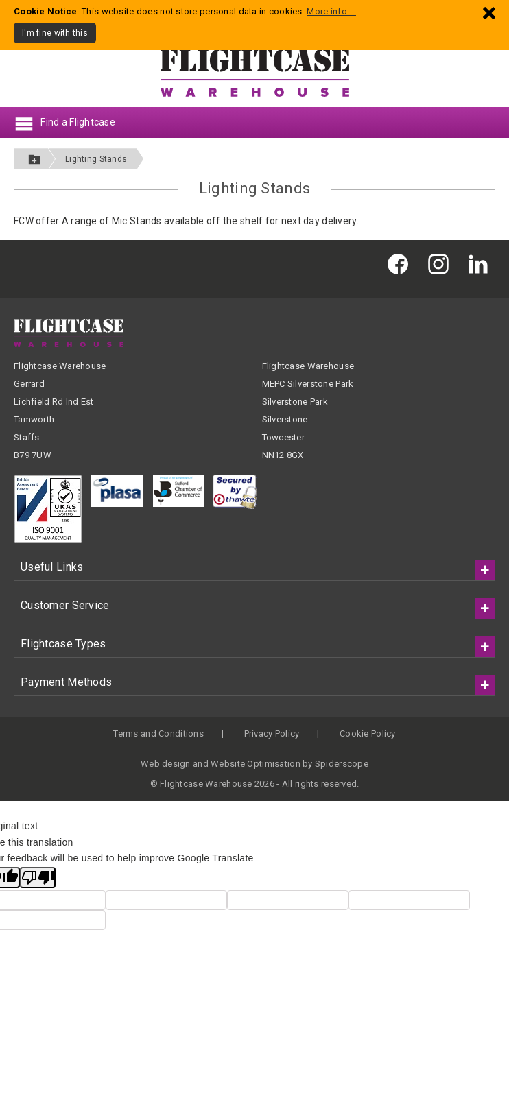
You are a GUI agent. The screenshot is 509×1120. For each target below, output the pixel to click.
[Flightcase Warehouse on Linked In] (481, 264)
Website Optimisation (255, 764)
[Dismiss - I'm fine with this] (489, 13)
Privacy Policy (272, 733)
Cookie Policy (368, 733)
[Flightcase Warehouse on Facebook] (401, 264)
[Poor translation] (38, 877)
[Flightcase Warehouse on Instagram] (441, 264)
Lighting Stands (96, 159)
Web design (166, 764)
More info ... (331, 11)
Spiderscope (341, 764)
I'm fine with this (55, 33)
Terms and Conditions (158, 733)
